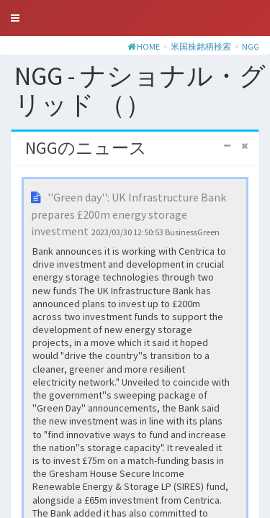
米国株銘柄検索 (201, 46)
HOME (148, 46)
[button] (15, 18)
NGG (250, 46)
